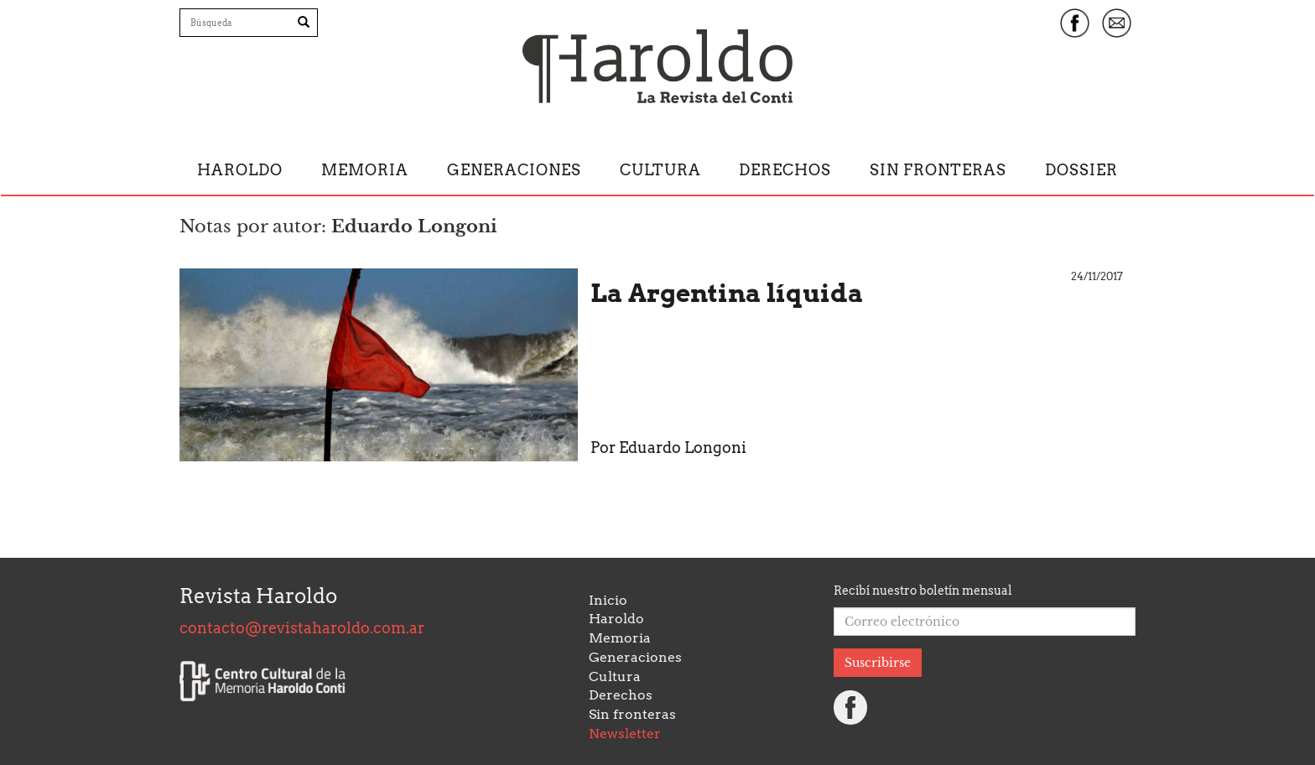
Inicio (608, 600)
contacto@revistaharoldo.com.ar (301, 628)
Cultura (660, 170)
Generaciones (514, 170)
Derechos (785, 170)
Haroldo (240, 170)
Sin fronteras (938, 170)
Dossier (1081, 170)
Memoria (364, 170)
